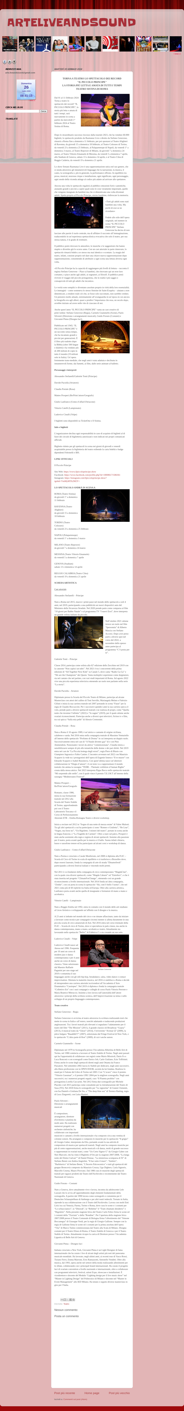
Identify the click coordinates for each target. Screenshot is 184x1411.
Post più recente (64, 1393)
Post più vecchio (119, 1393)
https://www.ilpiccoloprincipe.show (80, 471)
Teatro (66, 1304)
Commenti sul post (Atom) (75, 1399)
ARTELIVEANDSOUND (71, 22)
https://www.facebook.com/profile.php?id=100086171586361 (92, 475)
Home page (92, 1393)
